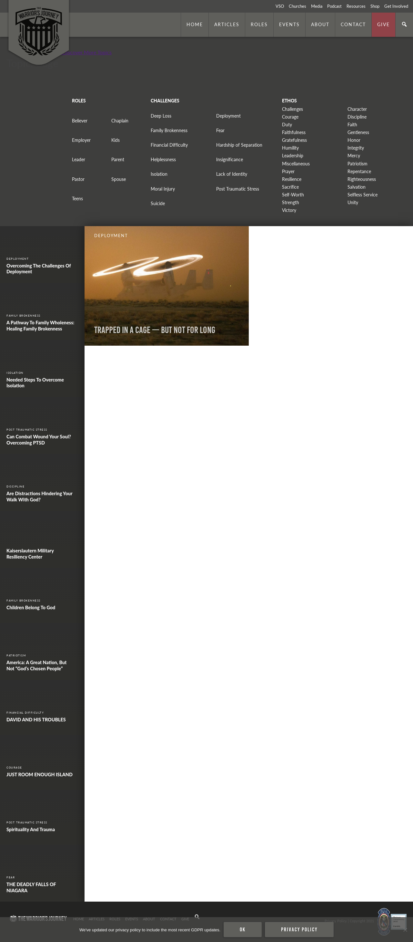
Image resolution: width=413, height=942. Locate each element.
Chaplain (119, 121)
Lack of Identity (231, 174)
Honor (354, 140)
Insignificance (229, 159)
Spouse (118, 179)
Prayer (288, 171)
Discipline (357, 117)
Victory (289, 210)
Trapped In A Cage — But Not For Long (154, 330)
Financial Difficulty (169, 145)
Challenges (292, 109)
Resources (356, 6)
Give (383, 24)
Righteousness (362, 179)
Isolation (159, 174)
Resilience (291, 179)
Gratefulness (294, 140)
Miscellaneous (296, 164)
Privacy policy (299, 929)
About (320, 24)
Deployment (228, 116)
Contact (353, 24)
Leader (78, 159)
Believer (79, 121)
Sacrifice (290, 187)
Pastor (78, 179)
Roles (259, 24)
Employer (81, 140)
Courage (290, 117)
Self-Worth (293, 195)
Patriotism (358, 164)
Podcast (334, 6)
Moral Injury (163, 189)
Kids (115, 140)
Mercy (354, 155)
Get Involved (396, 6)
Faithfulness (294, 132)
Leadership (292, 155)
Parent (117, 159)
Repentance (359, 171)
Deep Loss (161, 116)
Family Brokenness (169, 130)
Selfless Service (363, 195)
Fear (220, 130)
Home (194, 24)
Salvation (357, 187)
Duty (287, 124)
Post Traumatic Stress (237, 189)
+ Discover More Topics (85, 52)
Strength (290, 202)
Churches (297, 6)
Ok (243, 929)
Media (316, 6)
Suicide (158, 203)
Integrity (356, 148)
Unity (353, 202)
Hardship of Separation (239, 145)
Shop (374, 6)
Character (357, 109)
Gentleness (358, 132)
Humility (290, 148)
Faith (352, 124)
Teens (77, 198)
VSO (280, 6)
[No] (405, 929)
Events (289, 24)
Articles (226, 24)
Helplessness (163, 159)
